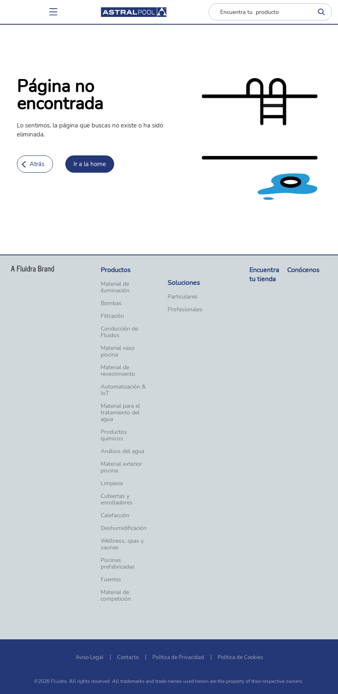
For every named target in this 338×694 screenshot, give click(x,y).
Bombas (111, 303)
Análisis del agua (122, 451)
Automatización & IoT (123, 390)
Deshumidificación (124, 528)
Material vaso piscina (118, 351)
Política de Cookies (240, 657)
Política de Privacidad (178, 657)
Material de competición (116, 595)
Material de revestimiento (118, 370)
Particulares (183, 297)
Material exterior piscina (121, 467)
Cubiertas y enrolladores (117, 499)
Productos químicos (114, 435)
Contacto (128, 657)
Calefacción (115, 515)
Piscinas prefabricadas (118, 563)
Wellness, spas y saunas (122, 544)
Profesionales (185, 309)
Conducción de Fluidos (119, 332)
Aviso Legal (89, 657)
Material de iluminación (115, 287)
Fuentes (111, 579)
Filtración (112, 316)
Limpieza (112, 483)
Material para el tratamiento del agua (120, 413)
